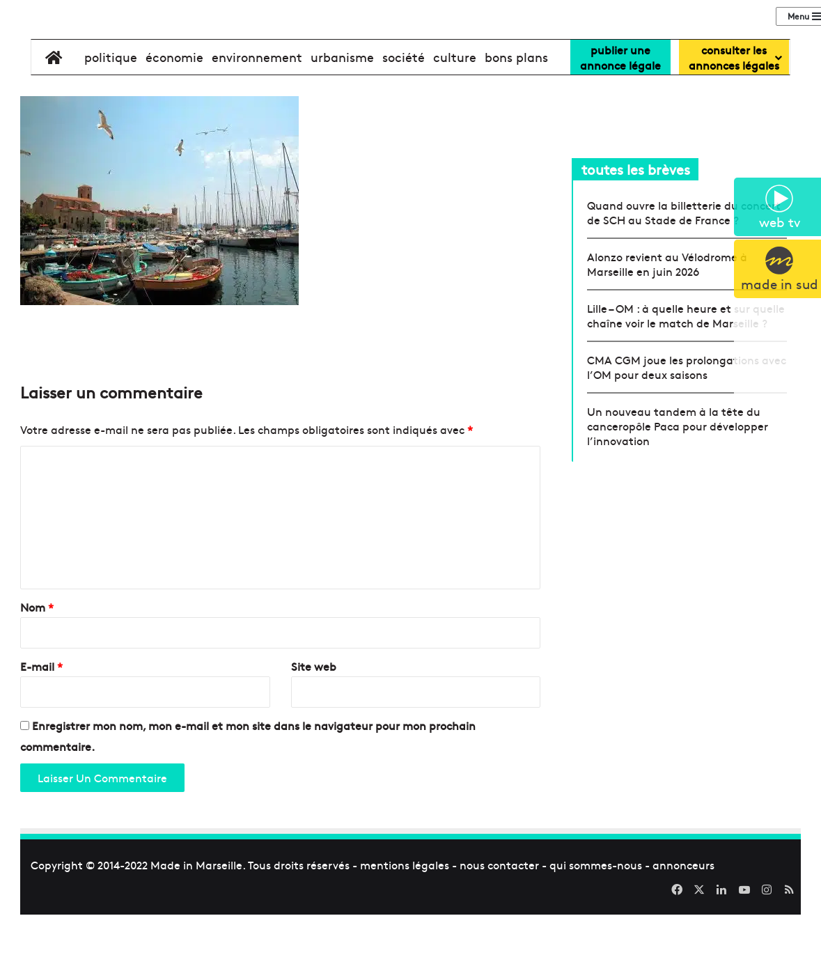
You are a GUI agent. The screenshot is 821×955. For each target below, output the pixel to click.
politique (110, 100)
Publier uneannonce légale (620, 100)
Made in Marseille (196, 907)
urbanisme (342, 100)
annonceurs (683, 907)
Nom (37, 650)
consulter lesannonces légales (734, 100)
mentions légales (404, 907)
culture (454, 100)
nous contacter (499, 907)
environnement (257, 100)
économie (174, 100)
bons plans (516, 100)
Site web (313, 709)
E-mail (41, 709)
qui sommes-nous (595, 907)
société (403, 100)
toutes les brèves (635, 212)
